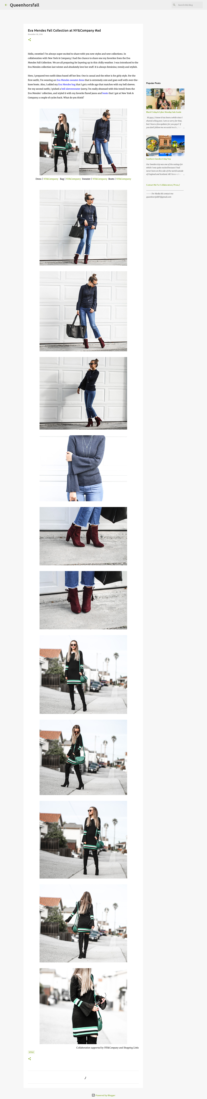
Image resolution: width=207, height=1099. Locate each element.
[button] (29, 40)
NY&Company (51, 178)
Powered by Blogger (103, 1095)
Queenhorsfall (24, 5)
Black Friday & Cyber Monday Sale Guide (163, 112)
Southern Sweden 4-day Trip (158, 159)
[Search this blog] (188, 5)
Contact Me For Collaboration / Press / (163, 185)
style (31, 1052)
